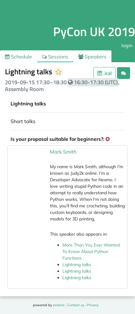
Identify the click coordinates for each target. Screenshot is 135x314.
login (127, 45)
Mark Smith (63, 152)
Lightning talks (76, 264)
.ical (104, 73)
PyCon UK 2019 (94, 31)
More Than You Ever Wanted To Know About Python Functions (91, 251)
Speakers (92, 56)
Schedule (18, 56)
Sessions (55, 56)
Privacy (93, 305)
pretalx (59, 305)
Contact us (75, 305)
